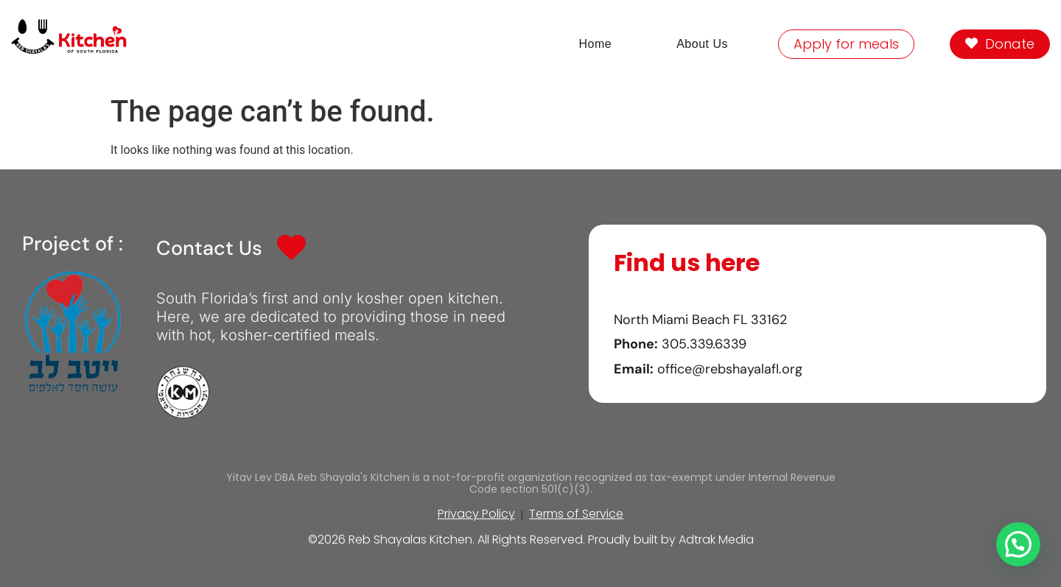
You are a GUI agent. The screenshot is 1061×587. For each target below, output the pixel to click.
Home (595, 44)
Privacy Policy (476, 513)
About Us (702, 44)
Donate (999, 44)
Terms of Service (576, 513)
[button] (1018, 544)
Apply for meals (846, 44)
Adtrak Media (716, 539)
